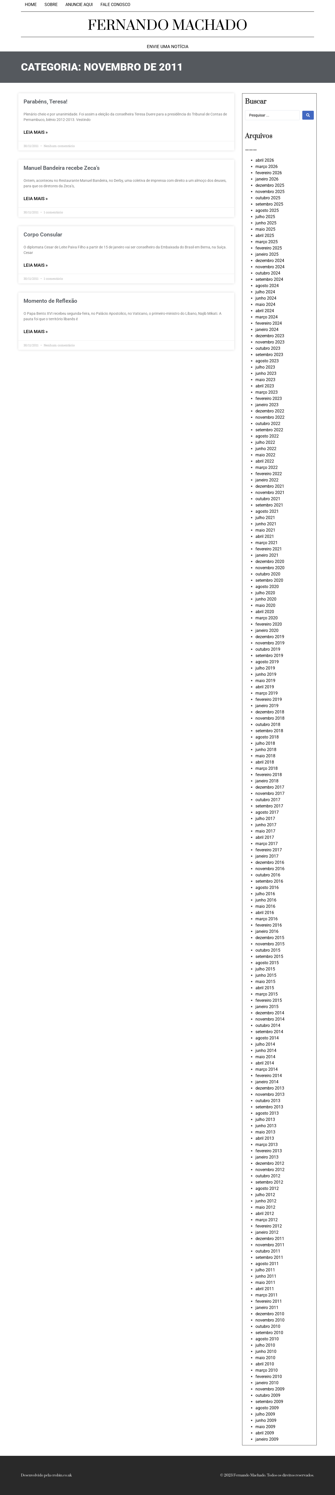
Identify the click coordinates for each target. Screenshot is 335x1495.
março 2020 (266, 617)
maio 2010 (265, 1357)
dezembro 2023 (269, 335)
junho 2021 (265, 523)
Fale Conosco (115, 5)
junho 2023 (265, 373)
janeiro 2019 (266, 705)
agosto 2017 (267, 812)
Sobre (51, 5)
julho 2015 (265, 969)
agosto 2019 (267, 661)
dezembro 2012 (269, 1163)
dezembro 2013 (269, 1088)
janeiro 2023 (266, 404)
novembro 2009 (269, 1389)
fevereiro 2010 (268, 1376)
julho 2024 (265, 291)
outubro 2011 (267, 1251)
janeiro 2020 (266, 630)
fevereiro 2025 (268, 248)
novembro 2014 (269, 1019)
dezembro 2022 (269, 411)
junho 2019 (265, 674)
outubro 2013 (267, 1100)
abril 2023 (264, 385)
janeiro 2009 (266, 1439)
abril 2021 (264, 536)
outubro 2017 (267, 799)
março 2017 (266, 843)
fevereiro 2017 (268, 849)
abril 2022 (264, 461)
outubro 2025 (267, 197)
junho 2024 (265, 298)
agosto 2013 (267, 1113)
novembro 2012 (269, 1169)
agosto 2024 (267, 285)
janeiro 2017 (266, 856)
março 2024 (266, 317)
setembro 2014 (269, 1031)
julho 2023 (265, 367)
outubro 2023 (267, 348)
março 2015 (266, 994)
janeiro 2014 (266, 1081)
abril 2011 (264, 1288)
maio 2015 (265, 981)
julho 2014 (265, 1044)
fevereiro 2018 (268, 774)
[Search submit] (308, 115)
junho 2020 (265, 599)
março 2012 (266, 1219)
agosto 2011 (267, 1263)
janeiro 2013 (266, 1157)
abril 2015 (264, 987)
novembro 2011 (269, 1244)
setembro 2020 (269, 580)
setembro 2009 (269, 1401)
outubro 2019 (267, 649)
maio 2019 (265, 680)
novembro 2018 (269, 718)
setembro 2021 (269, 505)
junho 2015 (265, 975)
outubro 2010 (267, 1326)
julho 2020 (265, 592)
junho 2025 (265, 222)
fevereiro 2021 (268, 548)
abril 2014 (264, 1063)
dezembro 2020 (269, 561)
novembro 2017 (269, 793)
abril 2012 (264, 1213)
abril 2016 (264, 912)
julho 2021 (265, 517)
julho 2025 (265, 216)
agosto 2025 (267, 210)
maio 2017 (265, 831)
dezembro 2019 (269, 636)
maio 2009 (265, 1426)
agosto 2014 (267, 1038)
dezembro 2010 (269, 1313)
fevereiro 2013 (268, 1150)
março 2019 (266, 693)
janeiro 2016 (266, 931)
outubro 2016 (267, 874)
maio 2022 (265, 454)
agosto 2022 (267, 436)
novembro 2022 (269, 417)
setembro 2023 (269, 354)
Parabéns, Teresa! (46, 101)
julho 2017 (265, 818)
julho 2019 (265, 668)
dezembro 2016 (269, 862)
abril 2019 (264, 686)
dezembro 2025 (269, 185)
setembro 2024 (269, 279)
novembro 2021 (269, 492)
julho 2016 (265, 893)
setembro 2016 (269, 881)
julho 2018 (265, 743)
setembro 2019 (269, 655)
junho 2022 (265, 448)
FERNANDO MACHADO (167, 25)
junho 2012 (265, 1201)
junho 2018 (265, 749)
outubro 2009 (267, 1395)
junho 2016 (265, 900)
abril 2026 (264, 160)
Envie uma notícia (167, 46)
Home (31, 5)
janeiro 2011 (266, 1307)
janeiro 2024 (266, 329)
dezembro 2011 (269, 1238)
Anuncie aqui (79, 5)
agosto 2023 (267, 360)
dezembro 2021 (269, 486)
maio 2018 (265, 755)
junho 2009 (265, 1420)
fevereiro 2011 (268, 1301)
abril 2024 (264, 310)
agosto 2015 (267, 962)
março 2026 (266, 166)
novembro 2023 (269, 342)
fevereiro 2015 (268, 1000)
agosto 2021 (267, 511)
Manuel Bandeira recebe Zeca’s (62, 168)
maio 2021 (265, 530)
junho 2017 (265, 824)
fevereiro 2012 (268, 1226)
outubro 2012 (267, 1175)
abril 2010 (264, 1364)
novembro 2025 (269, 191)
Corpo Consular (43, 234)
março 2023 (266, 392)
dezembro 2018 (269, 711)
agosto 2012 (267, 1188)
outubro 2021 (267, 498)
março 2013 (266, 1144)
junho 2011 (265, 1276)
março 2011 (266, 1295)
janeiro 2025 (266, 254)
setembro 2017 (269, 806)
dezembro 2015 (269, 937)
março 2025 (266, 241)
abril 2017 (264, 837)
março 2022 (266, 467)
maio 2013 (265, 1132)
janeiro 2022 (266, 480)
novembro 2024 (269, 266)
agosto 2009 (267, 1407)
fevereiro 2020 (268, 624)
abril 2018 (264, 762)
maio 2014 (265, 1056)
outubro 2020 (267, 574)
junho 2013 (265, 1125)
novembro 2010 (269, 1320)
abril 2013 (264, 1138)
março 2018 (266, 768)
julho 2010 (265, 1345)
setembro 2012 (269, 1182)
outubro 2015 (267, 950)
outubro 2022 (267, 423)
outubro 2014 (267, 1025)
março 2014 (266, 1069)
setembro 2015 (269, 956)
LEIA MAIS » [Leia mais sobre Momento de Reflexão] (36, 331)
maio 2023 (265, 379)
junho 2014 (265, 1050)
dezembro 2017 (269, 787)
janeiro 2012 (266, 1232)
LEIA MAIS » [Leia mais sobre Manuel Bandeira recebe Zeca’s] (36, 198)
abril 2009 (264, 1432)
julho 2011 (265, 1269)
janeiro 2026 (266, 179)
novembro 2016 (269, 868)
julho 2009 (265, 1414)
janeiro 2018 (266, 780)
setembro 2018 (269, 730)
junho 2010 (265, 1351)
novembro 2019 (269, 643)
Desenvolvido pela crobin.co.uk (46, 1475)
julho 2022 (265, 442)
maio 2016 (265, 906)
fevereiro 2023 (268, 398)
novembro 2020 (269, 567)
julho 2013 (265, 1119)
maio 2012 (265, 1207)
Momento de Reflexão (50, 301)
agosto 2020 (267, 586)
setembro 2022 (269, 429)
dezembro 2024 (269, 260)
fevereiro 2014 (268, 1075)
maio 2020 (265, 605)
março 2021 (266, 542)
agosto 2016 (267, 887)
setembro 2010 (269, 1332)
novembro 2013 (269, 1094)
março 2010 (266, 1370)
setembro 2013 (269, 1106)
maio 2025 (265, 229)
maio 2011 (265, 1282)
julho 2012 (265, 1194)
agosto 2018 (267, 737)
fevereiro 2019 (268, 699)
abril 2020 (264, 611)
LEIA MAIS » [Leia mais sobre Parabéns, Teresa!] (36, 132)
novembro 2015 (269, 943)
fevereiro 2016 (268, 925)
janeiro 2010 (266, 1382)
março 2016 (266, 918)
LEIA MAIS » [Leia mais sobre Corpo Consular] (36, 265)
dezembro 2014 (269, 1012)
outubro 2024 (267, 273)
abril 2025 (264, 235)
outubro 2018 (267, 724)
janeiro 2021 (266, 555)
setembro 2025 (269, 204)
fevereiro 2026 (268, 172)
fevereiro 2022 (268, 473)
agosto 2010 (267, 1338)
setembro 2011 (269, 1257)
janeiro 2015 (266, 1006)
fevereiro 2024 (268, 323)
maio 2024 (265, 304)
